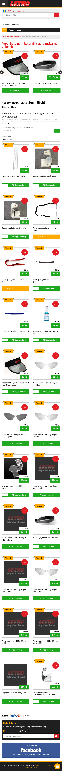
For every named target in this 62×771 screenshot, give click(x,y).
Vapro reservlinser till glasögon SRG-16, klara (14, 539)
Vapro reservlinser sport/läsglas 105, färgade (14, 436)
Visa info (39, 237)
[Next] (60, 72)
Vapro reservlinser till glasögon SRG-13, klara (45, 590)
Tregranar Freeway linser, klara (14, 693)
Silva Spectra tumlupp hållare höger (13, 487)
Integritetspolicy (50, 765)
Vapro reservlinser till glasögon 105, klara (45, 384)
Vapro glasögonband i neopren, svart (45, 229)
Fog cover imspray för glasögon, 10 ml (14, 177)
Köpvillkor (39, 765)
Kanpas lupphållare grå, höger (44, 176)
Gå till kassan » (18, 11)
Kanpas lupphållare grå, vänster (14, 228)
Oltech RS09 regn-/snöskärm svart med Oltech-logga (15, 384)
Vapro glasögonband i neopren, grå (45, 281)
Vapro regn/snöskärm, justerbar (45, 538)
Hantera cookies (31, 767)
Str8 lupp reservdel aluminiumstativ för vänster (44, 694)
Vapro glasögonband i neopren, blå (15, 331)
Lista (14, 107)
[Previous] (2, 72)
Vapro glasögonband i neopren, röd (14, 281)
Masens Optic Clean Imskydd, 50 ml (45, 332)
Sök (57, 131)
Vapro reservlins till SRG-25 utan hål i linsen (14, 642)
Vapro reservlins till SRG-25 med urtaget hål (45, 642)
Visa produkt (15, 90)
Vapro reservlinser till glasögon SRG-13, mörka (14, 590)
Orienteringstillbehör (14, 37)
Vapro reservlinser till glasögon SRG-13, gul (45, 487)
